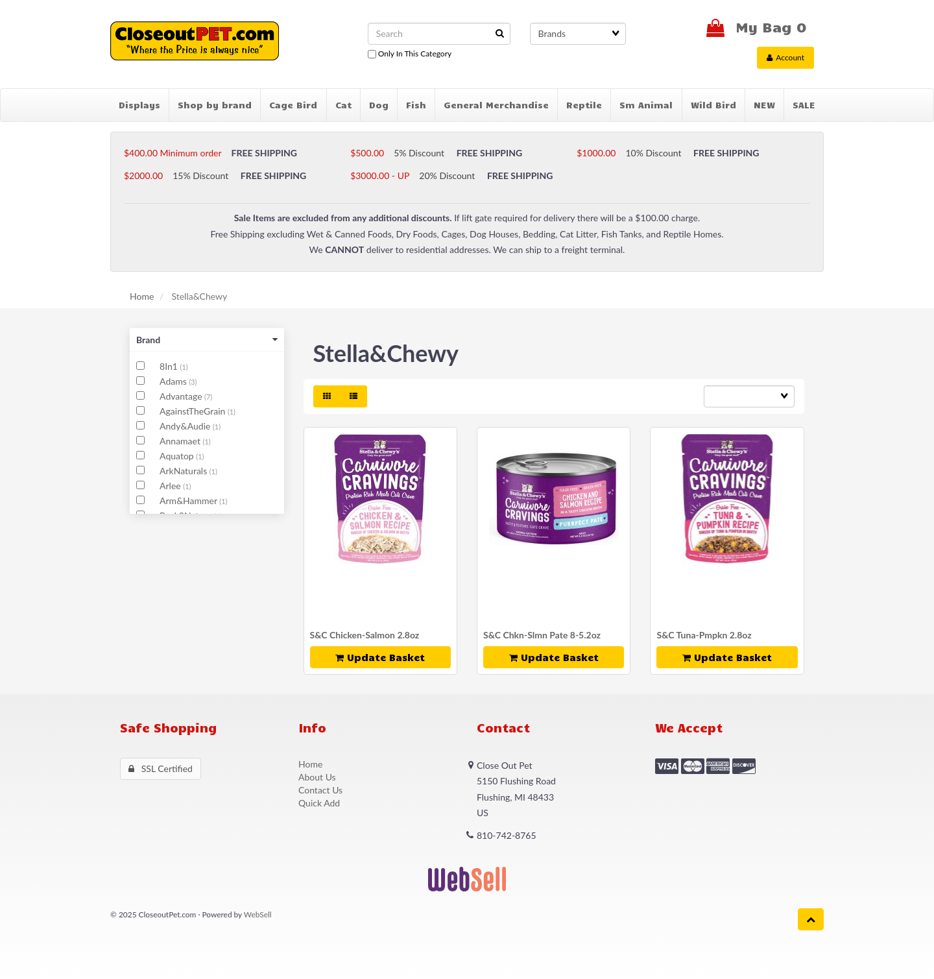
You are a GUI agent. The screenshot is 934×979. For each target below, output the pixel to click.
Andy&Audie (186, 425)
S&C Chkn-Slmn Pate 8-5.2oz (542, 635)
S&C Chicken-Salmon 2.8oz (365, 635)
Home (142, 296)
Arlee (171, 485)
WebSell (258, 914)
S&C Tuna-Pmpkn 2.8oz (703, 635)
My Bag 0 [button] (756, 26)
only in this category (410, 54)
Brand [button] (207, 339)
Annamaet (181, 440)
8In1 (170, 366)
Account (785, 57)
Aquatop (178, 455)
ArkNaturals (185, 470)
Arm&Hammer (189, 500)
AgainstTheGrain (194, 411)
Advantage (182, 396)
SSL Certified (160, 768)
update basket (380, 657)
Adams (174, 381)
